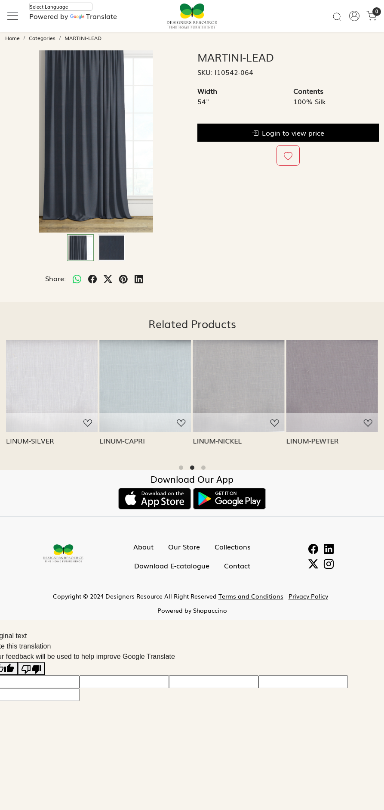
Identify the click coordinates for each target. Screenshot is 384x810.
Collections (233, 546)
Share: (55, 278)
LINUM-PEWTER (312, 440)
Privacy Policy (308, 596)
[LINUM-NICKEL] (239, 386)
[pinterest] (123, 278)
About (143, 546)
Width (207, 91)
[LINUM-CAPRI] (145, 386)
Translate (93, 16)
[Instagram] (328, 564)
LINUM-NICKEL (217, 440)
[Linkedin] (328, 549)
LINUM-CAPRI (122, 440)
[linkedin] (139, 278)
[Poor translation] (31, 668)
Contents (308, 91)
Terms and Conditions (250, 596)
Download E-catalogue (171, 565)
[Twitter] (313, 564)
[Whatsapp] (77, 278)
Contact (237, 565)
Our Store (184, 546)
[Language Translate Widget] (60, 7)
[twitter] (108, 278)
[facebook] (92, 278)
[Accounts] (354, 16)
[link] (337, 16)
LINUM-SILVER (30, 440)
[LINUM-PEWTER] (332, 386)
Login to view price (288, 132)
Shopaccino (210, 610)
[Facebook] (313, 549)
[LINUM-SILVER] (52, 386)
